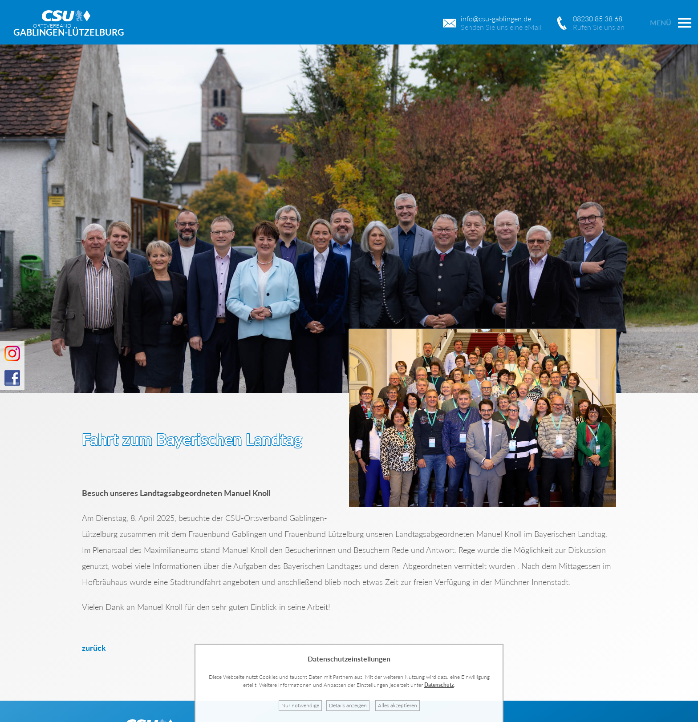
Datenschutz (439, 685)
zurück (94, 648)
